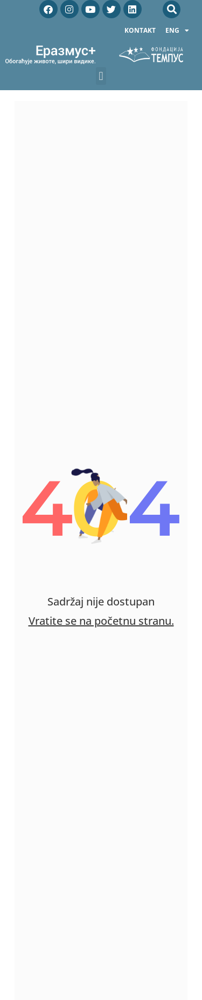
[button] (171, 9)
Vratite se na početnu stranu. (101, 621)
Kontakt (140, 30)
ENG (177, 30)
